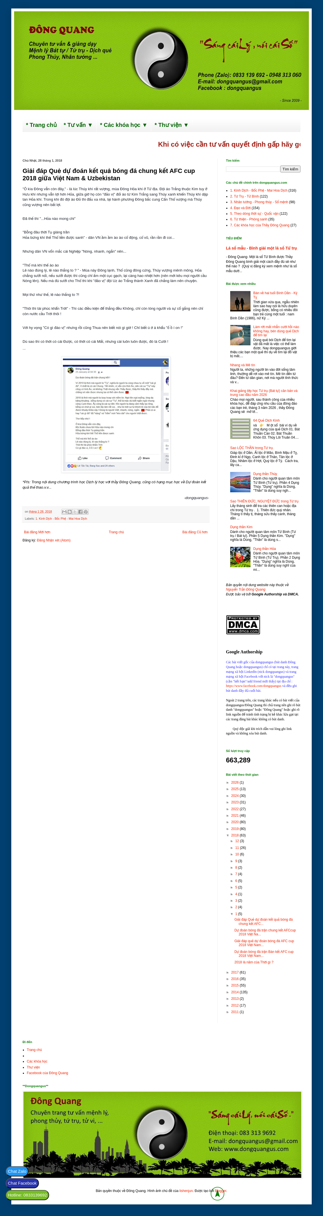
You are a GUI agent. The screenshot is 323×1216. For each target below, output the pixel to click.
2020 (235, 822)
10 (237, 854)
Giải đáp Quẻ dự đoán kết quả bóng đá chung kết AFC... (263, 921)
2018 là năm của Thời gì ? (253, 962)
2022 (235, 809)
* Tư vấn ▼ (78, 125)
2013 (235, 999)
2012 (235, 1005)
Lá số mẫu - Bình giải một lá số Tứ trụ (261, 248)
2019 (235, 829)
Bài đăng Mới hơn (37, 532)
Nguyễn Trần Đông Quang (245, 589)
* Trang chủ (41, 125)
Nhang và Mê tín (242, 365)
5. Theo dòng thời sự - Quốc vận (254, 214)
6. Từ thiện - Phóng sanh (248, 219)
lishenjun (186, 1191)
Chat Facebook (22, 1183)
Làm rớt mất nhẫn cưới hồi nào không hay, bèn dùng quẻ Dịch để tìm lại (276, 331)
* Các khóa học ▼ (124, 125)
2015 (235, 985)
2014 (235, 992)
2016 (235, 979)
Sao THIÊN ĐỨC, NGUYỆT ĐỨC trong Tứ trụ (264, 501)
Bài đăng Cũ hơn (195, 532)
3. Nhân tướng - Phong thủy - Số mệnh (259, 202)
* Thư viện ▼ (172, 125)
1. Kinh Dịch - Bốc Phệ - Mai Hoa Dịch (61, 518)
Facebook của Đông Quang (47, 1073)
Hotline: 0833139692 (27, 1195)
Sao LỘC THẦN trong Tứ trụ (251, 448)
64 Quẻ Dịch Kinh (266, 420)
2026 (235, 782)
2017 (235, 972)
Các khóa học (37, 1061)
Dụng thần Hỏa (264, 549)
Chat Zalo (17, 1171)
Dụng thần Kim (241, 527)
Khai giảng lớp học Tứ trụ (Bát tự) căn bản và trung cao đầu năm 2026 (264, 393)
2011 (235, 1012)
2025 (235, 789)
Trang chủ (116, 532)
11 (237, 848)
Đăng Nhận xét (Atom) (54, 540)
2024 (235, 796)
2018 (235, 835)
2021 (235, 816)
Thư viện (33, 1067)
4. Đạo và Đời (240, 208)
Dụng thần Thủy (265, 474)
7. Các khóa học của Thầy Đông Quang (259, 225)
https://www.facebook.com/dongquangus (254, 686)
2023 (235, 802)
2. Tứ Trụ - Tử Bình (244, 196)
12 (237, 841)
